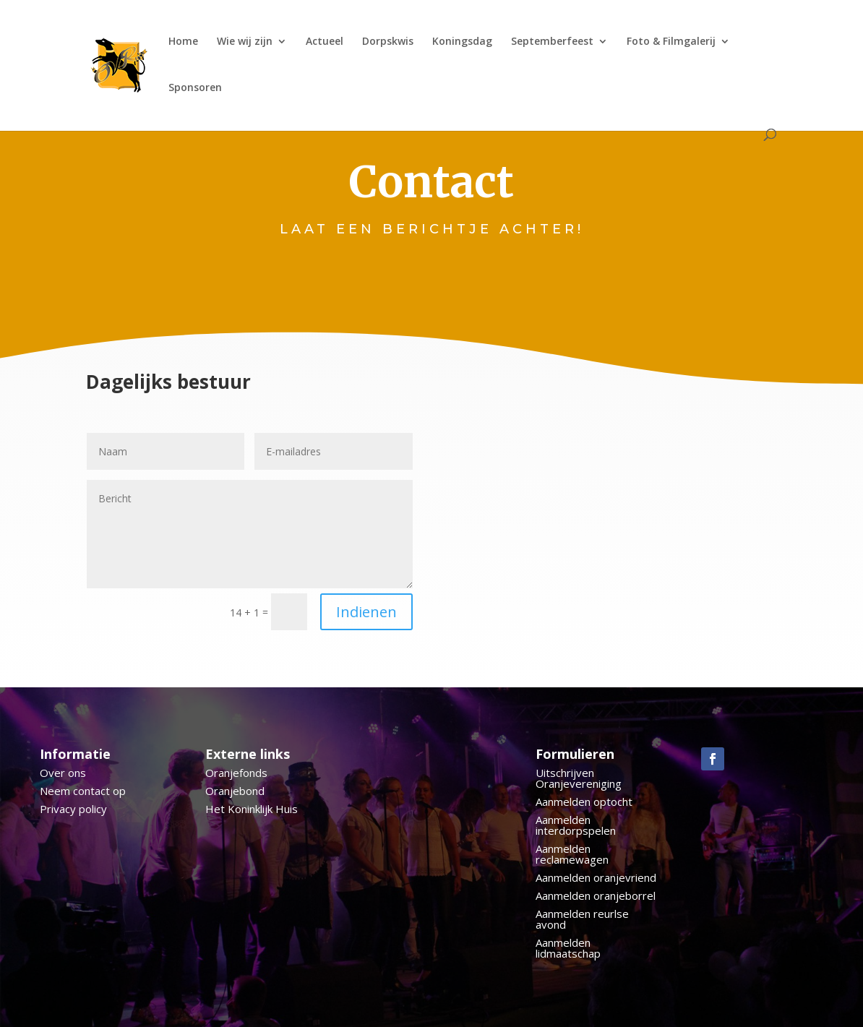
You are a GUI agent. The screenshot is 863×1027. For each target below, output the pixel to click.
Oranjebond (235, 790)
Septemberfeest (552, 42)
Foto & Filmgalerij (671, 42)
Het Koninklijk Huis (251, 809)
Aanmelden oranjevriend (596, 877)
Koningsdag (462, 42)
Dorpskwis (387, 42)
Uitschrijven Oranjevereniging (579, 778)
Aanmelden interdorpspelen (576, 825)
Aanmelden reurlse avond (582, 919)
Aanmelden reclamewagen (572, 854)
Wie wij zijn (244, 42)
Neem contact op (83, 790)
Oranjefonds (236, 772)
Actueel (324, 42)
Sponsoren (195, 88)
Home (183, 42)
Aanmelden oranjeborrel (596, 895)
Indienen (366, 612)
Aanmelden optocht (584, 801)
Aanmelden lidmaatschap (568, 948)
